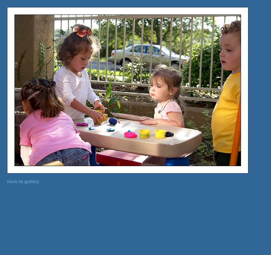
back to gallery (23, 181)
